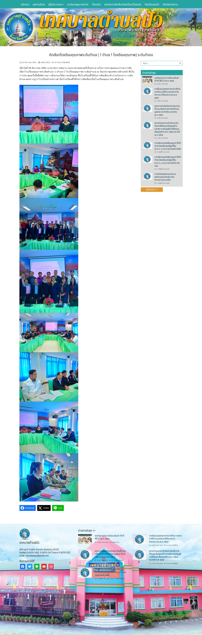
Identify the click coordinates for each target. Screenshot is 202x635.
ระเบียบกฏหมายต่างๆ (77, 4)
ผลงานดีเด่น (39, 4)
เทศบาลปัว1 (45, 62)
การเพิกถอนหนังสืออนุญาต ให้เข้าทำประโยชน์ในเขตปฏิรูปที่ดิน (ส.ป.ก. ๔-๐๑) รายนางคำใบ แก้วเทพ (167, 161)
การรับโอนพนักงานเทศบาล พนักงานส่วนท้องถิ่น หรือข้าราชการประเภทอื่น (165, 177)
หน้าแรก (25, 4)
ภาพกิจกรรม (115, 542)
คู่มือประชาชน (56, 4)
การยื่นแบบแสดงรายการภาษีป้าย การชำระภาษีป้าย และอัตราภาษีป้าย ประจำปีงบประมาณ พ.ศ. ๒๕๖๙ (167, 93)
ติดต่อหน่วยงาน (170, 4)
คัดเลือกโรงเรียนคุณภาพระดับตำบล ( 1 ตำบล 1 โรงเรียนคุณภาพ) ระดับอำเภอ (101, 54)
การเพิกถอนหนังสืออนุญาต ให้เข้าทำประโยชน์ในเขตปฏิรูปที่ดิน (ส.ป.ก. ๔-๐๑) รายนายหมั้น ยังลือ (167, 146)
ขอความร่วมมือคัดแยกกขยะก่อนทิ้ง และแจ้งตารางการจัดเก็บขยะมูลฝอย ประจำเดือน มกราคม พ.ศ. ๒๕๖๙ (167, 110)
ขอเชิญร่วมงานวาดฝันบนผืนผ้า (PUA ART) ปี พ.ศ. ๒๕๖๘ (166, 79)
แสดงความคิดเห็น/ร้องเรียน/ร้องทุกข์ (122, 4)
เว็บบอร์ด (96, 4)
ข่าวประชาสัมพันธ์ (62, 62)
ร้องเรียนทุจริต (152, 4)
